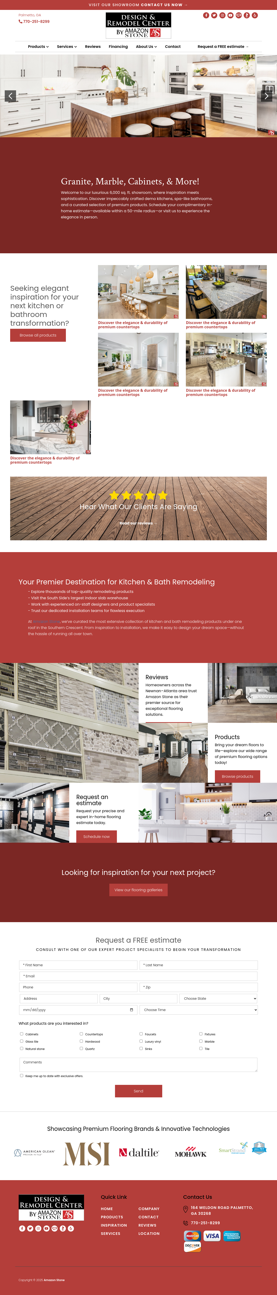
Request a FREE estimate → (223, 46)
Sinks (148, 1049)
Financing (118, 46)
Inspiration (114, 1225)
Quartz (90, 1049)
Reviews (93, 46)
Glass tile (32, 1042)
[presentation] (10, 96)
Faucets (150, 1034)
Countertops (94, 1034)
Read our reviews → (138, 523)
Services (65, 46)
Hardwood (92, 1042)
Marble (209, 1042)
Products (36, 46)
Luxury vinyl (153, 1042)
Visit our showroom (138, 5)
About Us (144, 46)
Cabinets (32, 1034)
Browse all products (38, 335)
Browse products (237, 776)
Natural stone (35, 1049)
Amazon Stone (46, 621)
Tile (207, 1049)
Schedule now (96, 836)
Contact (173, 46)
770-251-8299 (34, 21)
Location (149, 1233)
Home (107, 1209)
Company (149, 1209)
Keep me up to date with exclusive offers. (54, 1076)
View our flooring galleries (138, 890)
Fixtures (210, 1034)
